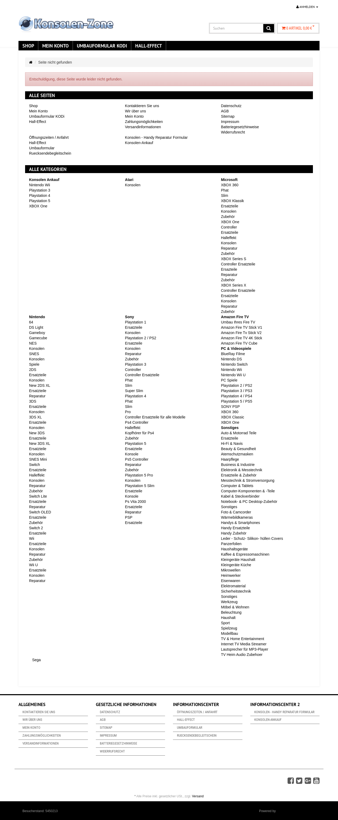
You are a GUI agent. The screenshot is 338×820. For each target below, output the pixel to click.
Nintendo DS (231, 359)
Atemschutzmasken (237, 454)
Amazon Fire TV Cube (239, 343)
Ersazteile (229, 269)
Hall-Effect (148, 45)
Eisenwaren (230, 581)
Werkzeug (229, 602)
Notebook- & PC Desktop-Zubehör (249, 501)
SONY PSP (230, 406)
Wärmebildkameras (237, 517)
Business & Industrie (238, 465)
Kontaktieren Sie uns (142, 106)
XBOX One (38, 206)
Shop (28, 45)
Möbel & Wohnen (235, 607)
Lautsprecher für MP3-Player (244, 649)
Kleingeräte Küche (236, 565)
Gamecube (38, 338)
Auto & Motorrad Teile (238, 433)
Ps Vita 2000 (135, 501)
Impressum (230, 122)
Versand (198, 796)
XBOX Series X (233, 285)
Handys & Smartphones (240, 523)
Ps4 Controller (136, 422)
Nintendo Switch (234, 364)
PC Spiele (229, 380)
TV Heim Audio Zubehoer (241, 654)
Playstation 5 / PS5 (236, 401)
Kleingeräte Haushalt (238, 559)
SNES (34, 354)
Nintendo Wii (39, 185)
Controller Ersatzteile (238, 264)
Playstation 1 (135, 322)
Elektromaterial (233, 586)
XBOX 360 (229, 185)
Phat (225, 190)
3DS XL (35, 417)
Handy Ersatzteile (235, 528)
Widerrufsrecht (233, 132)
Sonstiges (229, 507)
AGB (225, 111)
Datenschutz (231, 106)
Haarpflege (230, 459)
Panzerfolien (231, 544)
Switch (34, 465)
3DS (32, 401)
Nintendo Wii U (233, 375)
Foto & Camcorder (236, 512)
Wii (31, 538)
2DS (32, 370)
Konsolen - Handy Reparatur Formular (156, 137)
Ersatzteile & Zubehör (239, 475)
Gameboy (37, 333)
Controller (229, 227)
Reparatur (229, 248)
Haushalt (228, 618)
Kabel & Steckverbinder (240, 496)
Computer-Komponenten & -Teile (248, 491)
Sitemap (227, 116)
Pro (128, 412)
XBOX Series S (233, 259)
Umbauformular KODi (102, 45)
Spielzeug (229, 628)
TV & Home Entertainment (242, 639)
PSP (128, 517)
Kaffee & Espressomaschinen (245, 554)
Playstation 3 (39, 190)
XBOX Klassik (232, 201)
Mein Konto (55, 45)
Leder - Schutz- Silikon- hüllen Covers (252, 538)
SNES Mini (38, 459)
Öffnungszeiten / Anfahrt (49, 137)
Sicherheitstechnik (236, 591)
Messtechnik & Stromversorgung (247, 480)
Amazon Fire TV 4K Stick (241, 338)
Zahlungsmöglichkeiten (144, 122)
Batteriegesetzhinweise (240, 127)
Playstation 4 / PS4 (236, 396)
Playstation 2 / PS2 (140, 338)
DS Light (36, 327)
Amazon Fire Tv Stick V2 (241, 333)
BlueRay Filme (233, 354)
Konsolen (132, 185)
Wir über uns (135, 111)
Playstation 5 (39, 201)
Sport (225, 623)
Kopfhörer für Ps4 (139, 433)
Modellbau (229, 633)
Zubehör (228, 216)
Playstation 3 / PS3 (236, 391)
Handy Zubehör (234, 533)
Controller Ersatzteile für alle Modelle (155, 417)
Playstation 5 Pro (139, 475)
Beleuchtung (231, 612)
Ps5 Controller (136, 459)
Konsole (131, 454)
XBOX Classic (232, 417)
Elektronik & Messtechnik (241, 470)
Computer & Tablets (237, 486)
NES (33, 343)
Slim (224, 195)
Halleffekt (228, 238)
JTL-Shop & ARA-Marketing (296, 811)
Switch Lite (38, 496)
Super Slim (134, 391)
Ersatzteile (229, 206)
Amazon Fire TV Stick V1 (241, 327)
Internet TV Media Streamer (243, 644)
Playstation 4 (39, 195)
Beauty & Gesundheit (238, 449)
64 (31, 322)
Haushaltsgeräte (234, 549)
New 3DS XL (39, 443)
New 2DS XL (39, 385)
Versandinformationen (143, 127)
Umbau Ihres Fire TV (238, 322)
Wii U (33, 565)
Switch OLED (40, 512)
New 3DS (37, 433)
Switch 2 (36, 528)
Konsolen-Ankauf (139, 143)
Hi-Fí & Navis (232, 443)
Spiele (34, 364)
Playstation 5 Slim (139, 486)
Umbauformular (41, 148)
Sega (36, 660)
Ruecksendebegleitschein (50, 153)
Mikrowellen (231, 570)
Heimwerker (231, 575)
